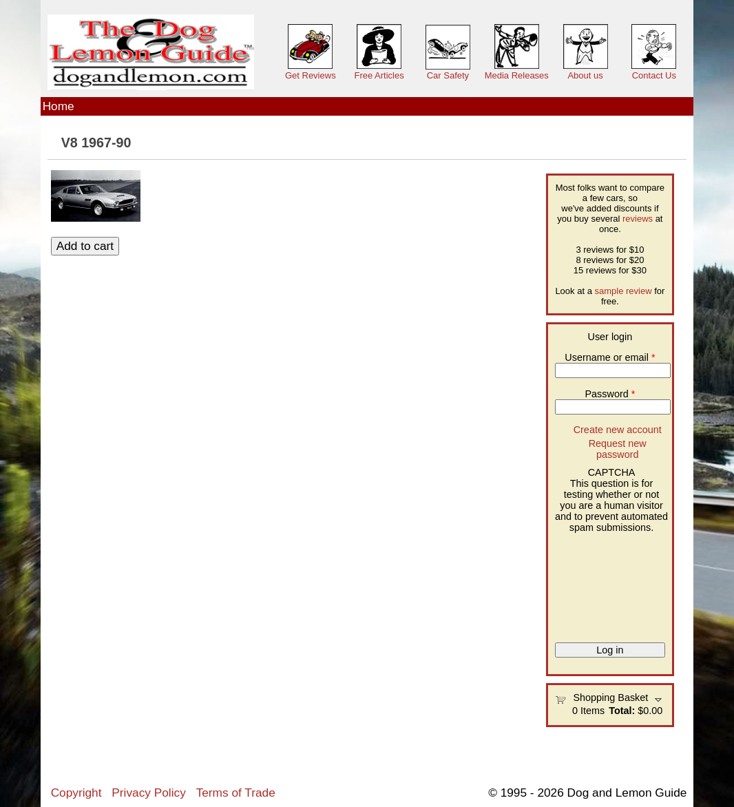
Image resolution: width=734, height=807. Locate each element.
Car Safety (448, 75)
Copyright (76, 792)
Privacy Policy (148, 792)
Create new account (618, 429)
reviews (637, 218)
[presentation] (611, 582)
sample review (623, 291)
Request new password (618, 449)
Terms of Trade (235, 792)
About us (584, 75)
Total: (622, 710)
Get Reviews (310, 75)
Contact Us (654, 75)
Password (610, 393)
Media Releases (517, 75)
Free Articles (378, 75)
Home (58, 106)
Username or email (610, 357)
